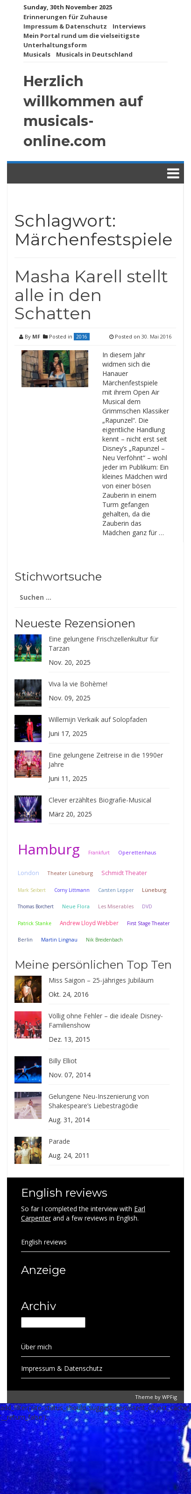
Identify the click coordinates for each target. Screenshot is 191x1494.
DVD (147, 906)
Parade (59, 1141)
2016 (81, 336)
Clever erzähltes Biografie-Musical (100, 799)
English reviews (44, 1241)
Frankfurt (99, 852)
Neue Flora (76, 906)
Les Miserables (116, 906)
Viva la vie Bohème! (78, 683)
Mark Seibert (32, 890)
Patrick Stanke (34, 923)
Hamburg (49, 849)
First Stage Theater (148, 923)
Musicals (36, 54)
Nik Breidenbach (104, 939)
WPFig (169, 1396)
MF (36, 336)
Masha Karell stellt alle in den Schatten (91, 295)
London (28, 873)
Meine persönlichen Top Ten (93, 964)
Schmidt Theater (124, 872)
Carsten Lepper (116, 890)
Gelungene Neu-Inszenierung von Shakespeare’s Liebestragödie (99, 1101)
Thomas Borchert (36, 906)
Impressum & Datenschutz (65, 26)
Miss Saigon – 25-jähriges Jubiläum (101, 980)
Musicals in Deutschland (94, 54)
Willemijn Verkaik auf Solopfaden (98, 719)
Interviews (129, 26)
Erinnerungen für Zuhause (65, 17)
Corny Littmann (72, 890)
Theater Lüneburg (70, 872)
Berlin (25, 939)
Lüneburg (154, 889)
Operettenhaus (137, 852)
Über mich (36, 1346)
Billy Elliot (63, 1060)
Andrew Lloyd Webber (89, 923)
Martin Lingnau (59, 939)
